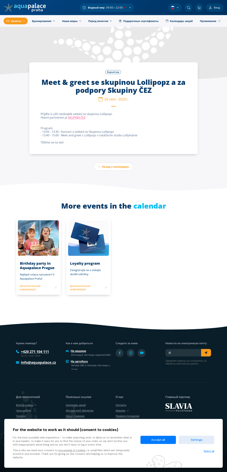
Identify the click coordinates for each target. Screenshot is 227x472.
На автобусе (77, 361)
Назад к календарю (113, 167)
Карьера (122, 410)
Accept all (158, 440)
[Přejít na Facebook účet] (120, 353)
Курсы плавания (75, 416)
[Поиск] (188, 8)
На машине (76, 351)
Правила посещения (127, 416)
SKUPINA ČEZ (76, 117)
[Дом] (25, 7)
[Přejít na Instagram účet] (131, 353)
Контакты (121, 405)
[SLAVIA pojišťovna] (178, 407)
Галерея (21, 416)
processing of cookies (71, 450)
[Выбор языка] (175, 8)
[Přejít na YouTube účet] (142, 353)
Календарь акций (76, 405)
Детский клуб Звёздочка (79, 410)
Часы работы (23, 410)
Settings (196, 440)
